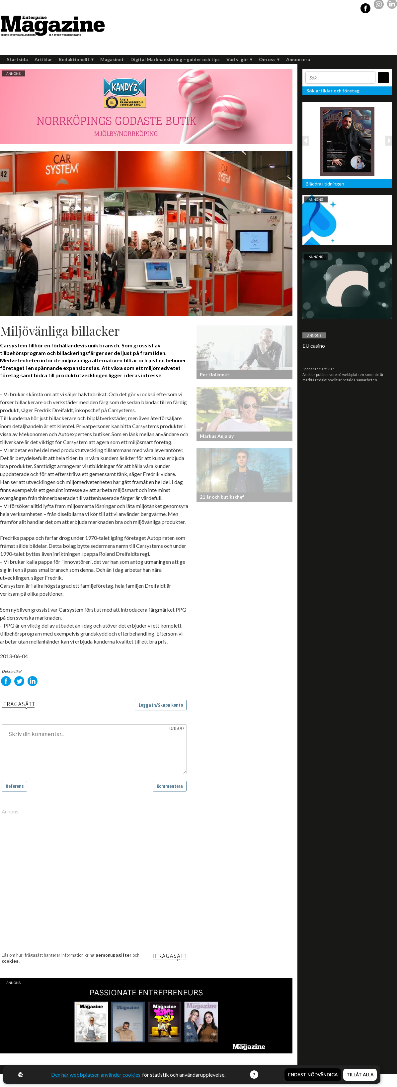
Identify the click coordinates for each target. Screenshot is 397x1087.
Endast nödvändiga (313, 1074)
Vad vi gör (239, 59)
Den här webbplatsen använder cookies (95, 1074)
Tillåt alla (360, 1074)
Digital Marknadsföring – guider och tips (175, 59)
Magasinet (112, 59)
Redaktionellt (76, 59)
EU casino (313, 345)
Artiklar (43, 59)
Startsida (17, 59)
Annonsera (298, 59)
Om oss (269, 59)
